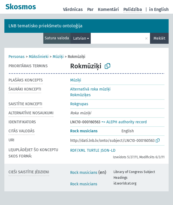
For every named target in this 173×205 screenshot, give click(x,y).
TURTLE (93, 150)
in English (159, 9)
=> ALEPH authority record (124, 122)
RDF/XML (78, 150)
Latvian (79, 38)
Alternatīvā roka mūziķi (90, 89)
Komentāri (108, 9)
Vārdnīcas (73, 9)
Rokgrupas (79, 104)
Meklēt (159, 38)
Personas (16, 56)
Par (90, 9)
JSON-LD (108, 150)
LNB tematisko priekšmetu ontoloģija (45, 25)
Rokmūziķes (80, 95)
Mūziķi (58, 56)
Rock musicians (84, 131)
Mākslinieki (39, 56)
